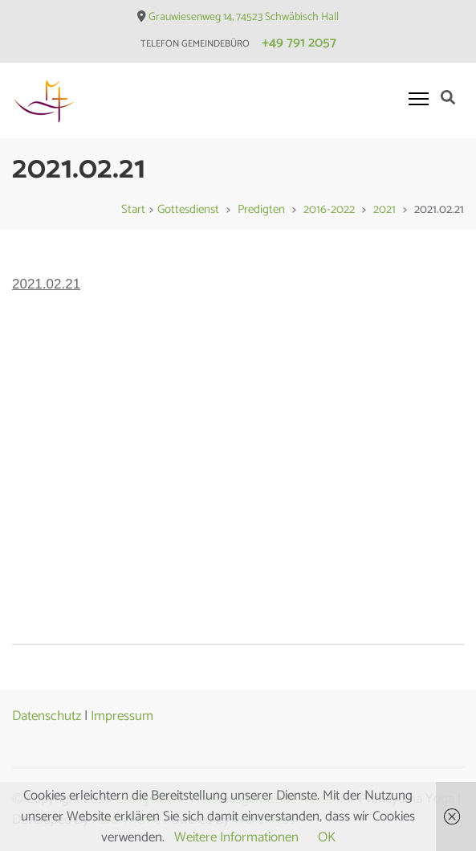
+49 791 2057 (299, 42)
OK (327, 837)
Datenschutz (46, 716)
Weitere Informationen (236, 837)
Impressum (122, 716)
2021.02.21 (46, 284)
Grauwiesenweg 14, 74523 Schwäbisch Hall (243, 17)
